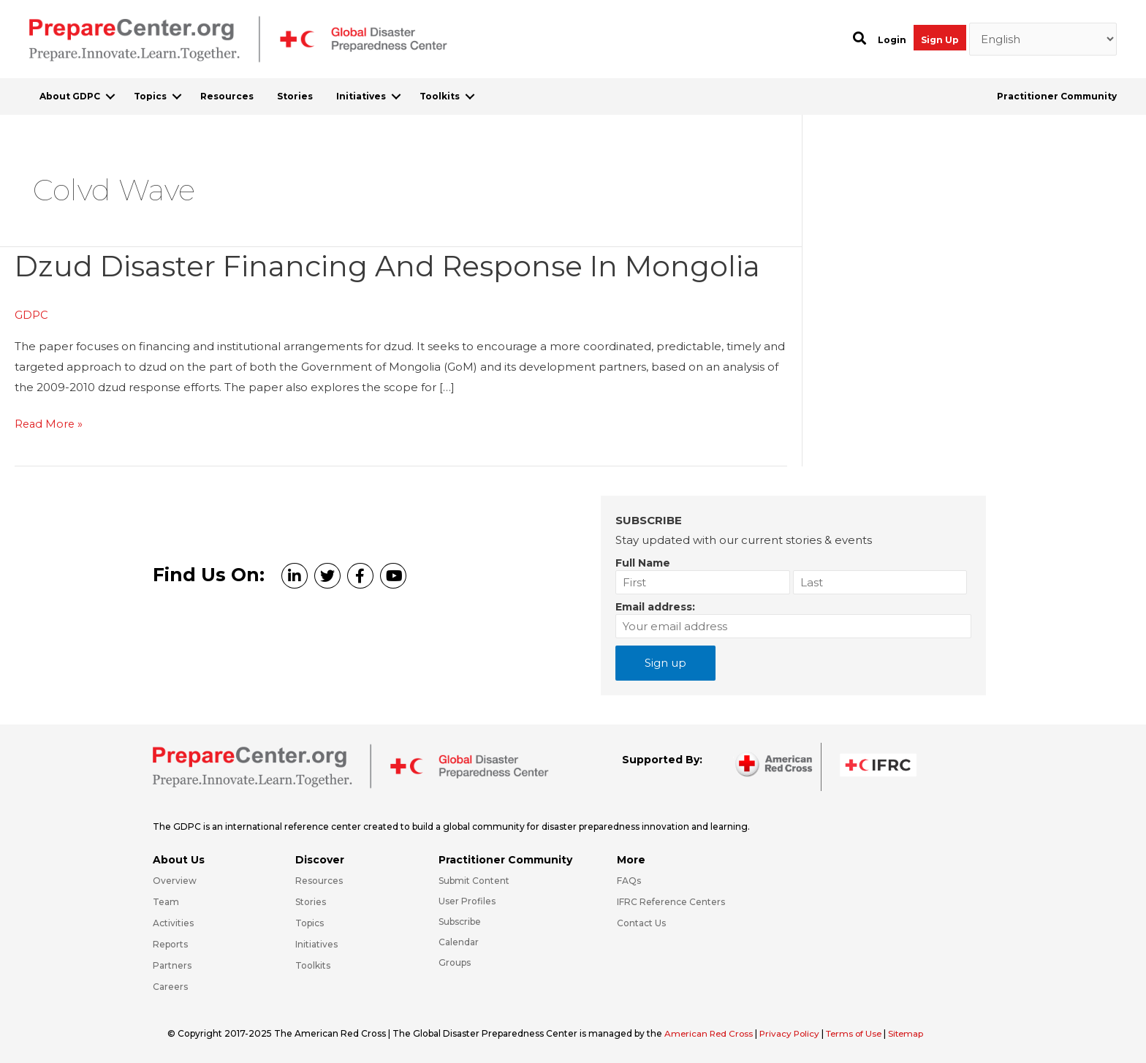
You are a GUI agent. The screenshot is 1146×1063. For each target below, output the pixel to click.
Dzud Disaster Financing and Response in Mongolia (395, 266)
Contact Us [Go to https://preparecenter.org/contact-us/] (641, 922)
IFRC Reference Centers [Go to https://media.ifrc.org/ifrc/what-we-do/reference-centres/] (671, 901)
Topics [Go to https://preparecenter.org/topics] (309, 922)
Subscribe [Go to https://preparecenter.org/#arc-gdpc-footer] (460, 920)
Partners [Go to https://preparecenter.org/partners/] (172, 964)
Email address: (655, 606)
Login (892, 39)
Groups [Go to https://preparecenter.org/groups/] (455, 961)
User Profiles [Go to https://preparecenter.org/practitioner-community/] (467, 900)
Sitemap (915, 1032)
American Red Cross (711, 1032)
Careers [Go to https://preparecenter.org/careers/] (170, 985)
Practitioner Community (1057, 96)
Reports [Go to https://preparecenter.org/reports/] (170, 943)
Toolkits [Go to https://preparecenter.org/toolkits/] (312, 964)
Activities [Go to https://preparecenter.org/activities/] (173, 922)
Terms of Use (860, 1032)
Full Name (642, 562)
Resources (227, 96)
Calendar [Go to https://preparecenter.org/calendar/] (459, 941)
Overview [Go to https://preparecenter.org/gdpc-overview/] (175, 879)
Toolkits (440, 96)
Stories (295, 96)
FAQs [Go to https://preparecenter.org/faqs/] (629, 879)
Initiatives (361, 96)
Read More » (50, 424)
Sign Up (940, 39)
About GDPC (69, 96)
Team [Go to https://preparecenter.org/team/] (166, 901)
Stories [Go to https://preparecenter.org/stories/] (310, 901)
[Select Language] (1043, 39)
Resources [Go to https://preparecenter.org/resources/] (319, 879)
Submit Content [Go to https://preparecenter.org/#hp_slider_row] (474, 879)
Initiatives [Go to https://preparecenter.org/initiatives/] (316, 943)
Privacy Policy (794, 1032)
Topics (150, 96)
